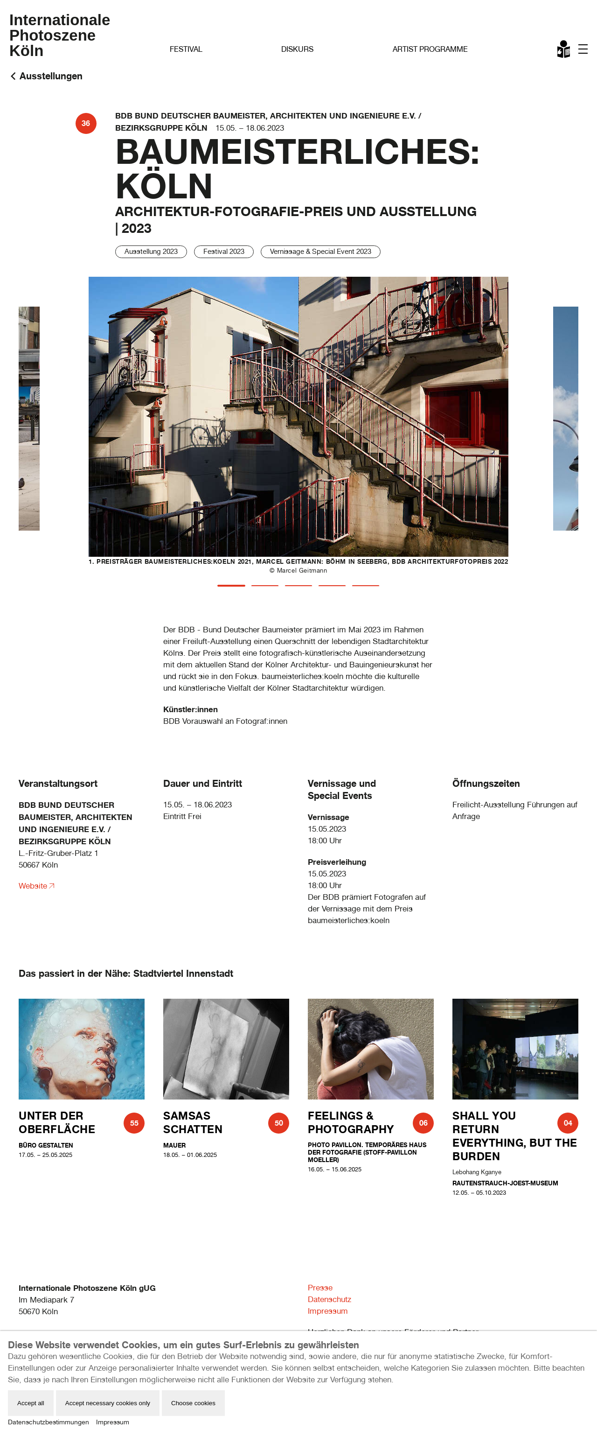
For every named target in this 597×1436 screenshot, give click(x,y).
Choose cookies (193, 1403)
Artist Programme (430, 49)
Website (33, 885)
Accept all (30, 1403)
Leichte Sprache (564, 51)
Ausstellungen (51, 76)
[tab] (231, 586)
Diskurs (297, 49)
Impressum (328, 1311)
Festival (186, 49)
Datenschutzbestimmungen (48, 1422)
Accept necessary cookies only (107, 1403)
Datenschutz (329, 1299)
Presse (320, 1287)
